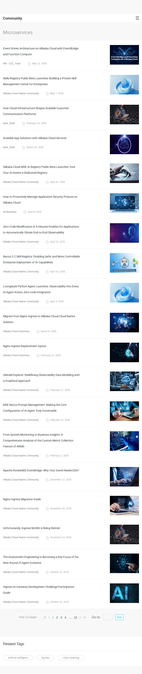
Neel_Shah (9, 123)
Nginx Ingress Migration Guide (22, 499)
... (70, 617)
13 (75, 617)
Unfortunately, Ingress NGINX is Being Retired (31, 528)
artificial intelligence (18, 657)
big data (45, 657)
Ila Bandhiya (9, 211)
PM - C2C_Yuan (12, 63)
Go (119, 617)
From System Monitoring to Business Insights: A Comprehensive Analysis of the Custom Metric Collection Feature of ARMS (38, 440)
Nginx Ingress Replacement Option (24, 346)
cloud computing (71, 657)
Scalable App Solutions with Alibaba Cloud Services (34, 138)
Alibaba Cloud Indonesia (16, 331)
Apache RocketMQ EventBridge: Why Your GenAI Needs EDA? (41, 470)
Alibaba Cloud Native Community (21, 93)
